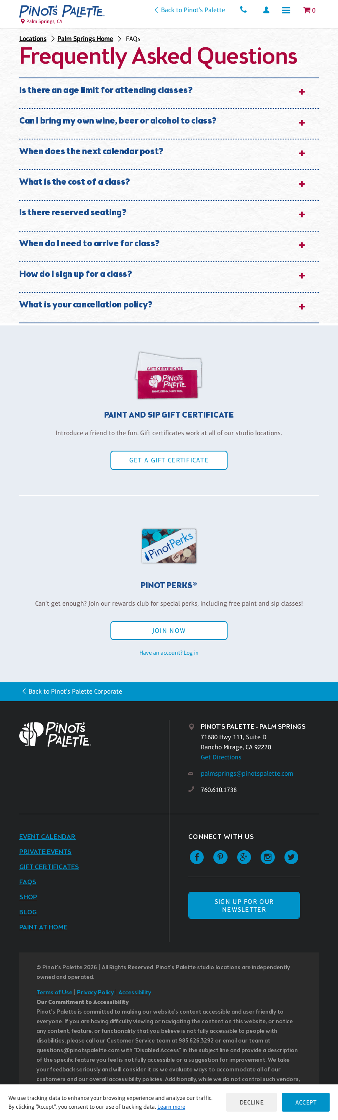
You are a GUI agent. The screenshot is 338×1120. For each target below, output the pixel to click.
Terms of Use (54, 993)
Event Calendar (47, 837)
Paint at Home (43, 927)
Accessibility (134, 993)
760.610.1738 (219, 790)
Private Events (45, 852)
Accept (305, 1102)
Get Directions (221, 757)
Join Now (169, 631)
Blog (28, 912)
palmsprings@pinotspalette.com (247, 773)
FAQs (133, 39)
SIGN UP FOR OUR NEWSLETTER (244, 906)
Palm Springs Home (85, 39)
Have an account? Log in (169, 652)
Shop (28, 897)
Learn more (171, 1106)
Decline (252, 1102)
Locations (32, 39)
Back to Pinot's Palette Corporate (75, 691)
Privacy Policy (95, 993)
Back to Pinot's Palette (193, 9)
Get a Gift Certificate (169, 460)
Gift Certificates (49, 867)
